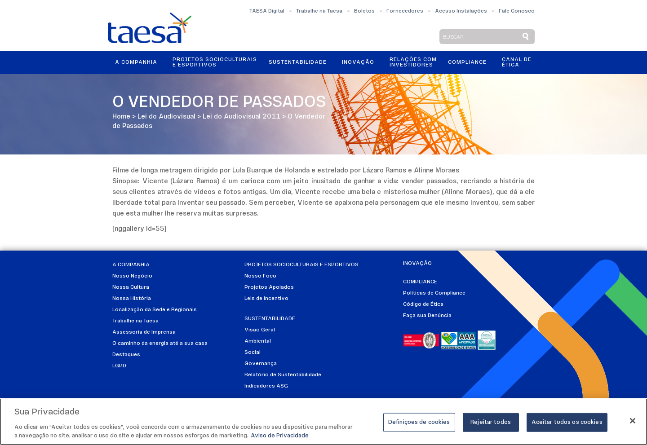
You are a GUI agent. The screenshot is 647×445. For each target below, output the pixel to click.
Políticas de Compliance (434, 293)
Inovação (358, 62)
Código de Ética (423, 304)
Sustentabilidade (298, 62)
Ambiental (257, 341)
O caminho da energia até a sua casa (160, 343)
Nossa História (131, 298)
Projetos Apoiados (269, 287)
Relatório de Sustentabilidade (282, 375)
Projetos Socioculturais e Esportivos (215, 62)
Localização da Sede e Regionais (154, 310)
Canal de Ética (517, 62)
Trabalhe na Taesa (319, 11)
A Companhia (136, 62)
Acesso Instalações (461, 11)
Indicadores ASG (266, 386)
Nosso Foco (260, 276)
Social (252, 352)
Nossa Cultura (130, 287)
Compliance (467, 62)
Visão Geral (259, 330)
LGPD (119, 366)
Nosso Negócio (132, 276)
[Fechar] (633, 421)
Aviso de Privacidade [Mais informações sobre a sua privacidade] (280, 436)
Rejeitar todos (490, 422)
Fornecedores (404, 11)
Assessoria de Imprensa (144, 332)
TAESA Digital (266, 11)
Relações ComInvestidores (413, 62)
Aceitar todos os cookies (567, 422)
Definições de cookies (419, 422)
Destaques (126, 354)
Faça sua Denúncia (427, 315)
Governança (260, 363)
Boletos (364, 11)
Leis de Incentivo (266, 298)
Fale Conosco (517, 11)
